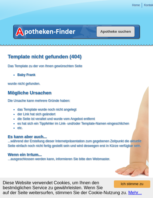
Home (136, 5)
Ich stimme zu (132, 184)
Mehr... (135, 192)
